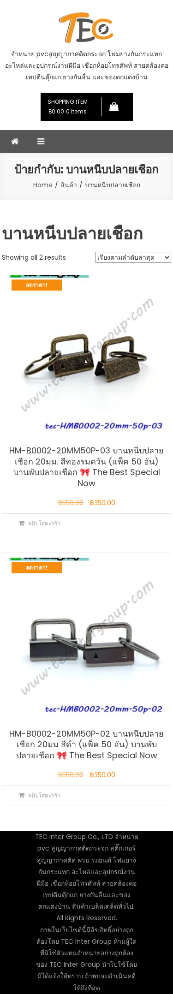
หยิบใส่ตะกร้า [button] (44, 523)
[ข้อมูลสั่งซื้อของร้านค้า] (133, 257)
